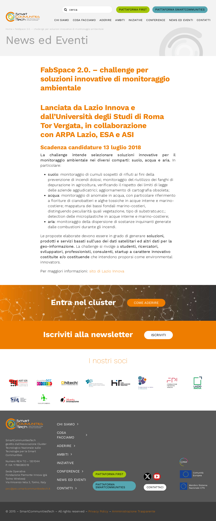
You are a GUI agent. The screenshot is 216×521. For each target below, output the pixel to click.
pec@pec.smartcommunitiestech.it (28, 488)
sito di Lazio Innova (106, 271)
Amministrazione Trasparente (133, 511)
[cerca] (87, 9)
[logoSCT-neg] (24, 420)
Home (9, 29)
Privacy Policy (98, 511)
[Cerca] (65, 9)
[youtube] (157, 476)
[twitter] (147, 476)
